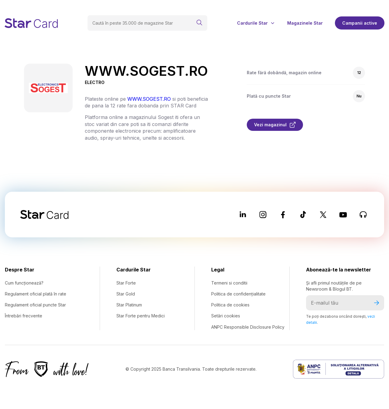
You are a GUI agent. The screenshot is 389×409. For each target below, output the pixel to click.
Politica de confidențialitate (238, 293)
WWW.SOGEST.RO (149, 99)
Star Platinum (129, 304)
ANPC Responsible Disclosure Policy (247, 327)
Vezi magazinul (275, 125)
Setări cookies (225, 315)
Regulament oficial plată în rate (35, 293)
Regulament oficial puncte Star (35, 304)
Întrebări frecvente (23, 315)
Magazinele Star (305, 23)
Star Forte (126, 282)
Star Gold (125, 293)
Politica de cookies (230, 304)
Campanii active (359, 23)
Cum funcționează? (24, 282)
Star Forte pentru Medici (140, 315)
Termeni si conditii (229, 282)
